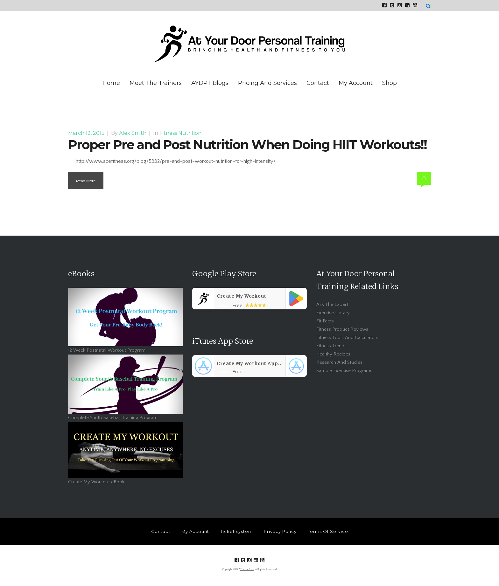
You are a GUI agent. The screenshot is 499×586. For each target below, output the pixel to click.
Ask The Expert (332, 304)
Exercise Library (333, 312)
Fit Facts (325, 321)
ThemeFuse (247, 569)
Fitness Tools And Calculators (347, 337)
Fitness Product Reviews (342, 329)
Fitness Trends (331, 345)
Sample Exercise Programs (344, 370)
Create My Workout (241, 296)
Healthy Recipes (333, 354)
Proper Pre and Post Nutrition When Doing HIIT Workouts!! (247, 144)
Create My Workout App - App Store (263, 363)
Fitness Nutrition (180, 133)
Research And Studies (339, 362)
